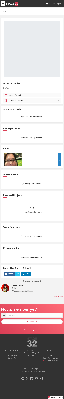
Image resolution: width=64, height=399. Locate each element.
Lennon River (18, 285)
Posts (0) (32, 95)
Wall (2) (32, 100)
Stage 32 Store (52, 360)
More (59, 159)
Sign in (47, 4)
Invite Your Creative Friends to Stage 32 (32, 371)
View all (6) (58, 296)
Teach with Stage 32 (31, 353)
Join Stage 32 (57, 4)
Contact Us (12, 358)
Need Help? (51, 353)
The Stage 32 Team (12, 350)
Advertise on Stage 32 (12, 353)
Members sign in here (32, 330)
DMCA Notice (31, 355)
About (5, 11)
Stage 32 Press (50, 350)
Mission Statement (31, 350)
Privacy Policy (51, 355)
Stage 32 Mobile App (50, 358)
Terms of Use (12, 355)
